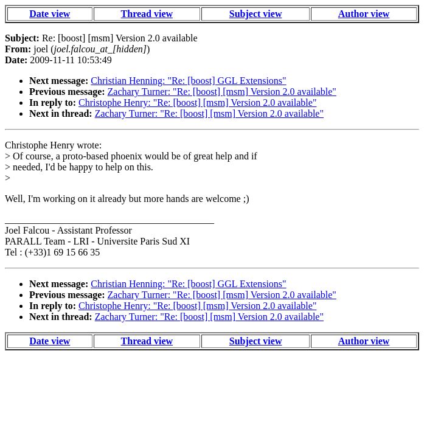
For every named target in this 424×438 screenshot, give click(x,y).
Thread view (147, 14)
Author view (364, 14)
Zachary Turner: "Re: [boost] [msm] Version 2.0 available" (222, 91)
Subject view (255, 14)
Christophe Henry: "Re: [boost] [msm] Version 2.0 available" (197, 102)
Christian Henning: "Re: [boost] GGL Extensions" (188, 80)
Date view (49, 14)
